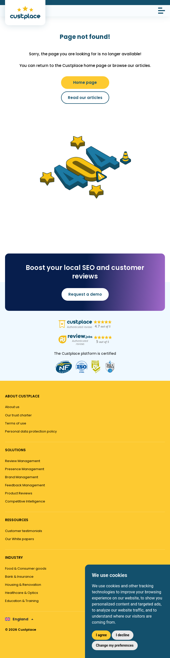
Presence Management (24, 469)
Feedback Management (25, 485)
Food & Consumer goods (25, 568)
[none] (19, 619)
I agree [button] (101, 635)
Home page (85, 82)
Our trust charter (18, 415)
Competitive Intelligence (25, 501)
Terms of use (15, 423)
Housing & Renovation (23, 584)
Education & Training (22, 600)
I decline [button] (122, 635)
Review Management (22, 461)
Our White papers (19, 539)
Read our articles (85, 97)
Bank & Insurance (19, 576)
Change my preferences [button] (114, 645)
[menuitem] (19, 619)
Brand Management (21, 477)
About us (12, 406)
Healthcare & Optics (21, 592)
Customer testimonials (23, 530)
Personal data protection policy (31, 431)
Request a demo (85, 294)
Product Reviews (18, 493)
